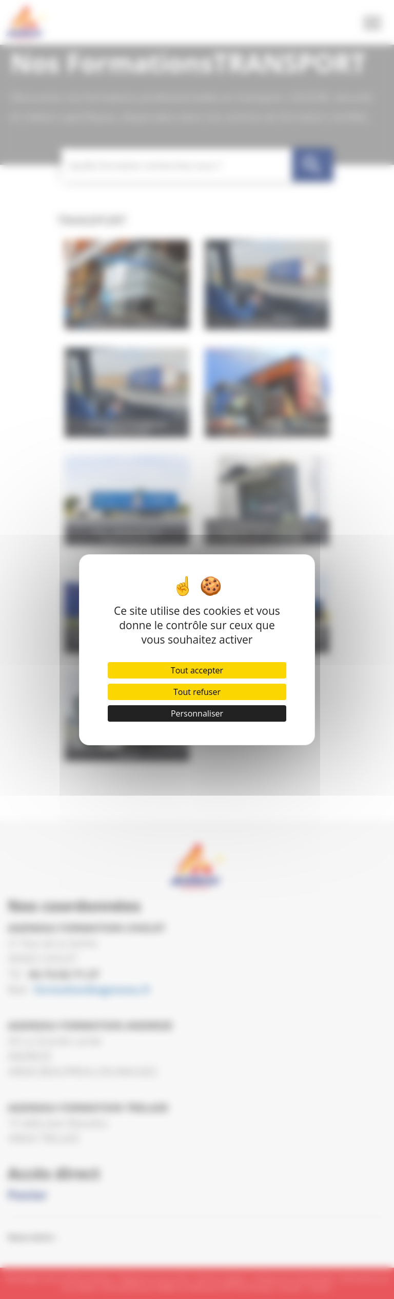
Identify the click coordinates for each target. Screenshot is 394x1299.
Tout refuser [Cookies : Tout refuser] (197, 692)
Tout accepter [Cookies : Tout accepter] (197, 670)
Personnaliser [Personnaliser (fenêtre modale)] (197, 713)
